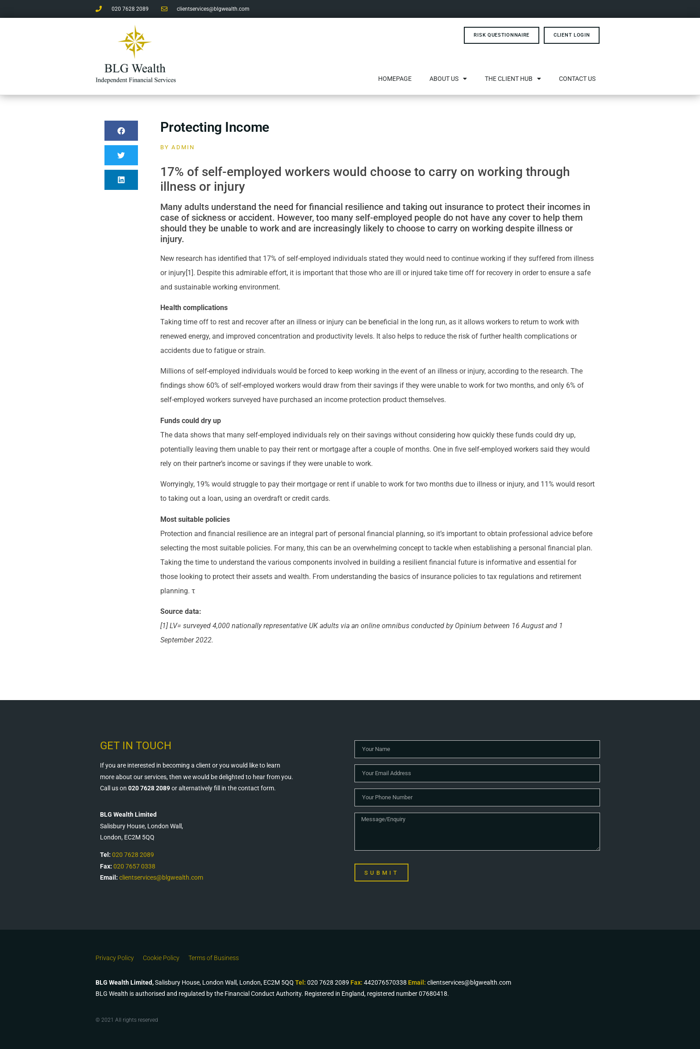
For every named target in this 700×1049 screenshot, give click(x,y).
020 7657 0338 (134, 866)
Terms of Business (213, 957)
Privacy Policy (115, 957)
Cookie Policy (161, 957)
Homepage (395, 78)
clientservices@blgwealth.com (161, 877)
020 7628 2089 (133, 854)
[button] (121, 131)
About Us (448, 78)
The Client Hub (513, 78)
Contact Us (577, 78)
